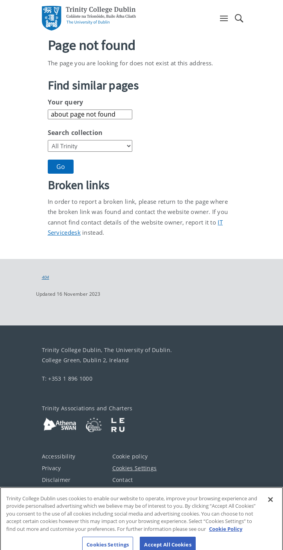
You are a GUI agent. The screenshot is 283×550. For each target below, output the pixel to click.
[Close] (270, 503)
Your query (65, 102)
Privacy (51, 468)
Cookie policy (130, 456)
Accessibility (59, 456)
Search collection (75, 132)
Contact (122, 479)
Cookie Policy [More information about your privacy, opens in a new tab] (225, 533)
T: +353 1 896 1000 (67, 378)
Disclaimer (56, 479)
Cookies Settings (134, 468)
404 (45, 277)
